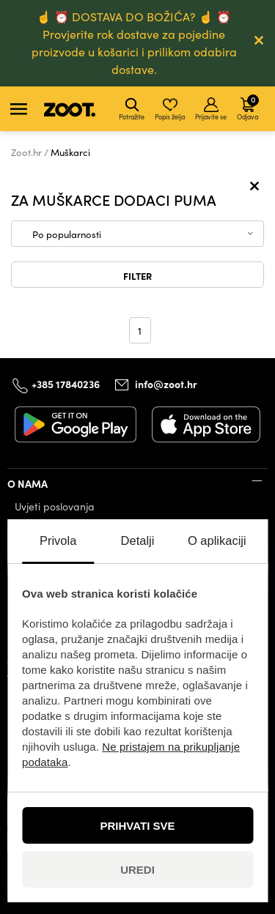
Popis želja (170, 109)
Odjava (248, 107)
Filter (137, 275)
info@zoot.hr (166, 383)
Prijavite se (211, 109)
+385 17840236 (66, 383)
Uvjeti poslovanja (55, 506)
